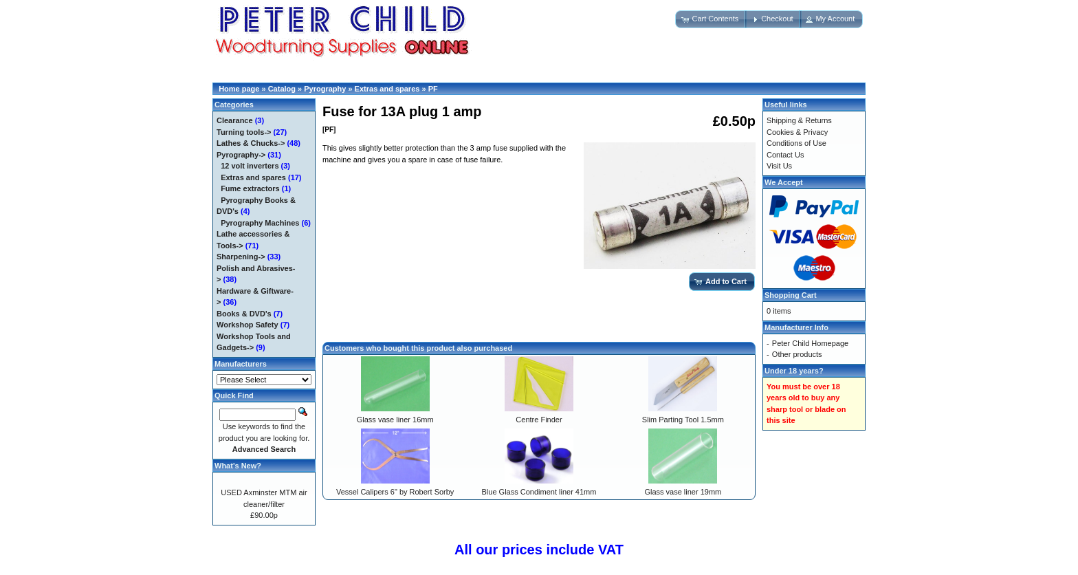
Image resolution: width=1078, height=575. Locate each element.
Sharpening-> (241, 256)
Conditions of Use (796, 143)
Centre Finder (539, 419)
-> (241, 155)
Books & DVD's (244, 314)
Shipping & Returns (799, 120)
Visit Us (779, 166)
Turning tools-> (244, 132)
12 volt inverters (249, 166)
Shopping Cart (790, 295)
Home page (239, 89)
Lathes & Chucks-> (251, 143)
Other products (797, 354)
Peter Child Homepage (810, 343)
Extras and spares (387, 89)
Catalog (282, 89)
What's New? (237, 466)
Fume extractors (250, 188)
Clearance (235, 120)
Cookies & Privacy (797, 132)
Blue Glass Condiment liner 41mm (539, 492)
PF (433, 89)
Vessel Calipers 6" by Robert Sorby (395, 492)
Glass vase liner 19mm (682, 492)
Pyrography (325, 89)
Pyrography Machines (260, 223)
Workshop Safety (247, 325)
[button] (711, 19)
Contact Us (785, 155)
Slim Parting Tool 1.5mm (683, 419)
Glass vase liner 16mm (395, 419)
